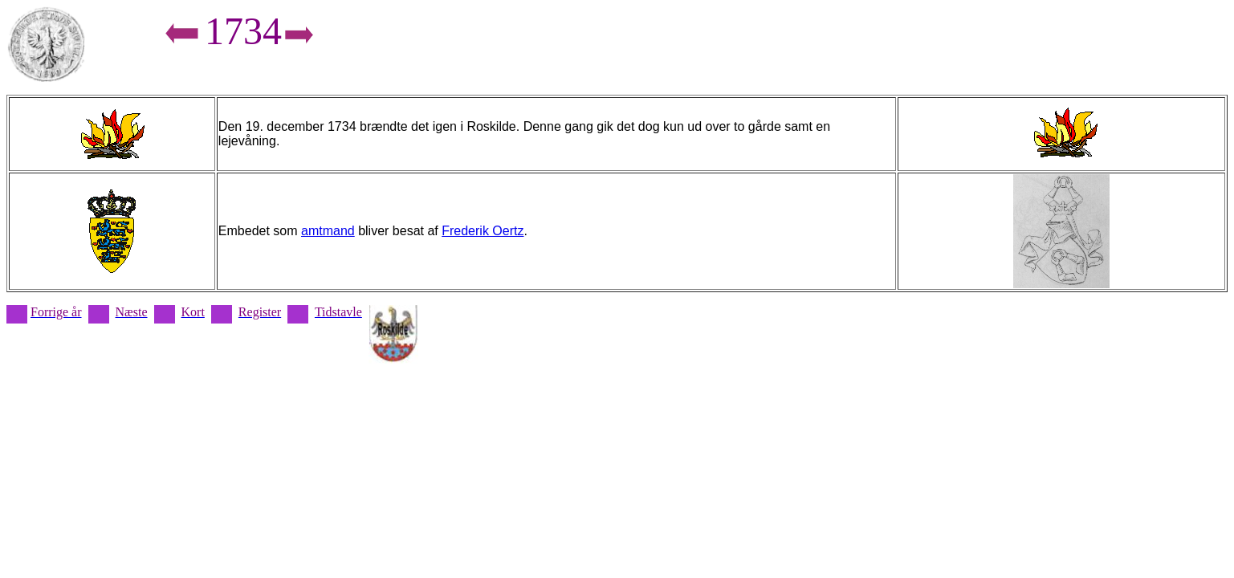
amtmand (328, 231)
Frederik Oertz (482, 231)
